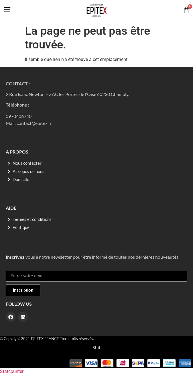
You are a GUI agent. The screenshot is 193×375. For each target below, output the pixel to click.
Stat (96, 347)
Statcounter (11, 371)
